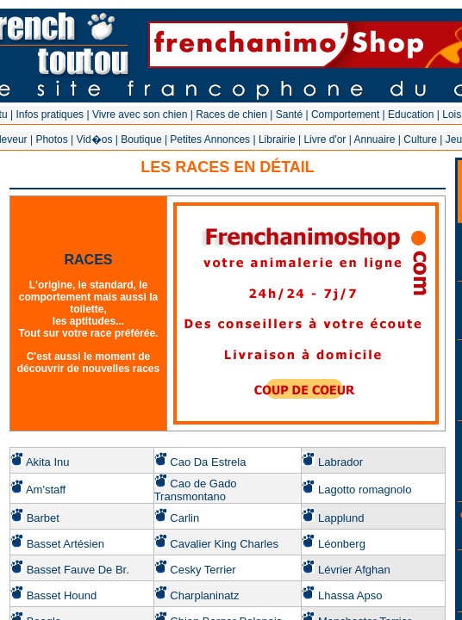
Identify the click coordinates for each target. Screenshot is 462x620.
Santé (289, 114)
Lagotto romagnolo (364, 489)
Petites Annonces (210, 139)
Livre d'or (324, 139)
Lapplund (341, 518)
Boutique (141, 139)
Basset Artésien (65, 543)
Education (411, 114)
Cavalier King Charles (224, 543)
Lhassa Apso (350, 595)
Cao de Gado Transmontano (195, 490)
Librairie (277, 139)
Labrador (340, 462)
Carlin (184, 518)
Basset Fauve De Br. (78, 569)
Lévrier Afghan (354, 569)
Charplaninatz (204, 595)
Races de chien (231, 114)
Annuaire (374, 139)
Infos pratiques (50, 114)
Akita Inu (48, 462)
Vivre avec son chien (140, 114)
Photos (51, 139)
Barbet (43, 518)
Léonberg (341, 543)
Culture (420, 139)
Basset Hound (62, 595)
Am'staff (46, 489)
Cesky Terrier (202, 569)
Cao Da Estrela (208, 462)
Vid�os (95, 139)
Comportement (345, 114)
